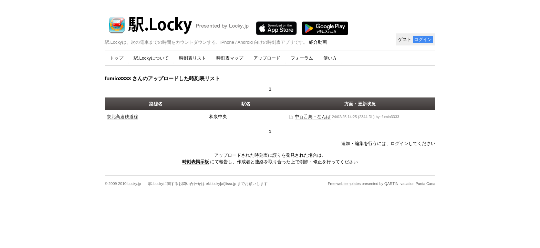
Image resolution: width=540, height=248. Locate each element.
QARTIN (391, 184)
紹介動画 (318, 42)
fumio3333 (390, 117)
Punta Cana (425, 184)
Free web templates (344, 184)
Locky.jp (134, 184)
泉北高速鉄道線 (122, 116)
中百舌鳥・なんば (313, 116)
